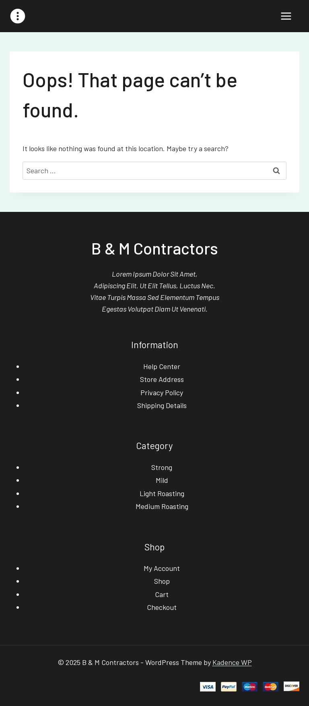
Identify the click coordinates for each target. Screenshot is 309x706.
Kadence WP (232, 662)
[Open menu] (285, 16)
